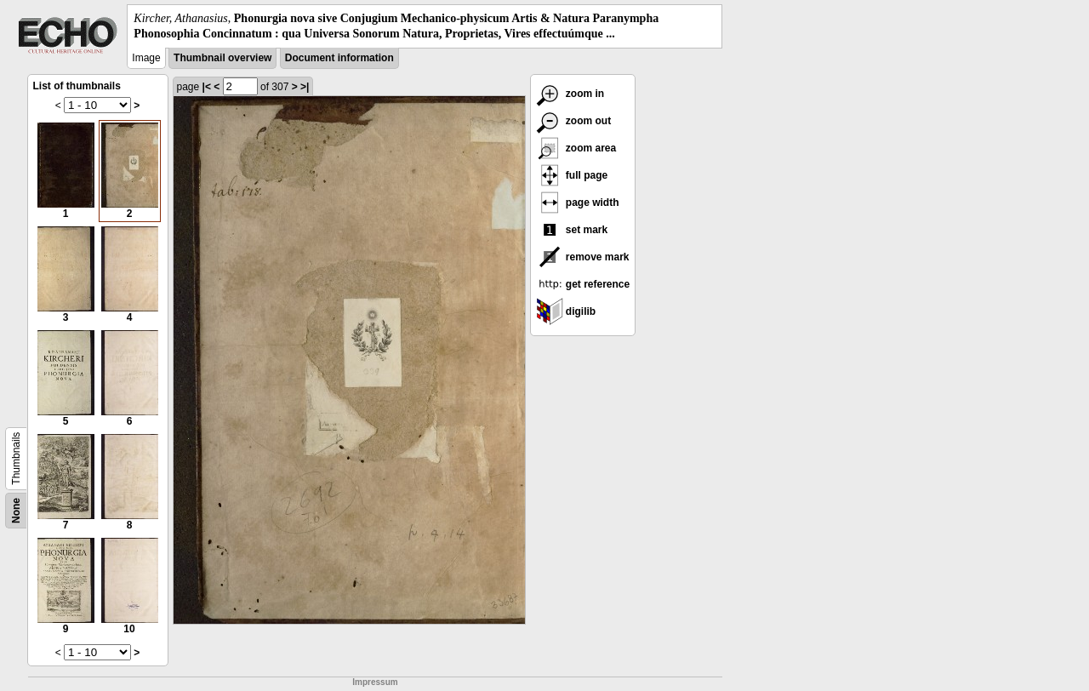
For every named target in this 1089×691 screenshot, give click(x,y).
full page (572, 175)
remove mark (583, 257)
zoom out (574, 121)
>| (304, 87)
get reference (583, 284)
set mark (572, 230)
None (16, 510)
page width (577, 202)
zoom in (570, 94)
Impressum (374, 682)
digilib (566, 311)
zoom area (576, 148)
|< (206, 87)
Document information (339, 58)
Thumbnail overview (222, 58)
